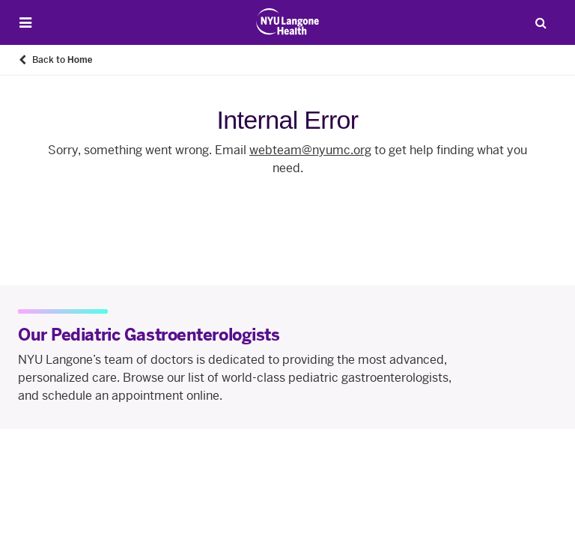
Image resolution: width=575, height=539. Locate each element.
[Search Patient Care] (540, 22)
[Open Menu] (25, 22)
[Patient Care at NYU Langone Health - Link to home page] (287, 21)
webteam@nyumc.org (310, 150)
